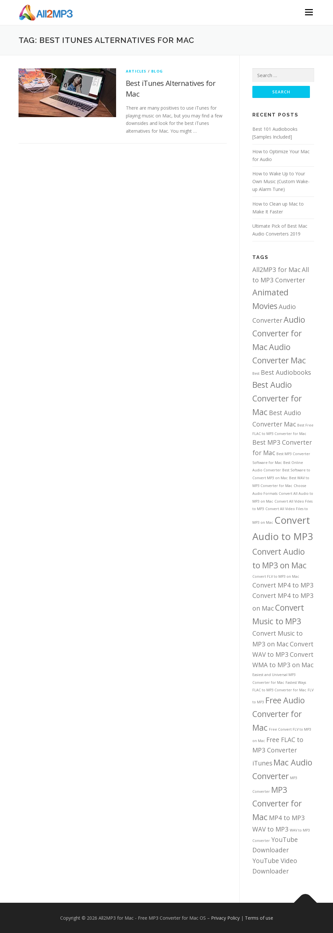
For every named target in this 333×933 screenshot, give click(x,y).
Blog (157, 71)
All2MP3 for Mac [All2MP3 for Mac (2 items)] (276, 269)
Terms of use (259, 918)
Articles (136, 71)
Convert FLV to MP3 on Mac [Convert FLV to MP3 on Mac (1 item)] (275, 576)
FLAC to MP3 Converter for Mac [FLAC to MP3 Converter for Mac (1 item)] (279, 690)
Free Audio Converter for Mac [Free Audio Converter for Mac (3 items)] (278, 714)
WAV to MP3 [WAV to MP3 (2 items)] (270, 829)
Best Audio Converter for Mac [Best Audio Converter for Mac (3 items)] (277, 398)
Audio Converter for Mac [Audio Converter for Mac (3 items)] (278, 333)
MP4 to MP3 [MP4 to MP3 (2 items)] (287, 818)
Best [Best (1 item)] (256, 373)
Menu (308, 12)
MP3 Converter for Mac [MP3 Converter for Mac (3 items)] (277, 803)
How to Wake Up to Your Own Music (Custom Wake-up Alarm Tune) (281, 181)
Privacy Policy (225, 918)
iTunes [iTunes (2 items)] (262, 763)
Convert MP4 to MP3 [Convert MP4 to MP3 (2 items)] (282, 585)
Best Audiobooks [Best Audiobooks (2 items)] (286, 372)
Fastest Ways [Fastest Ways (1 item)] (296, 682)
